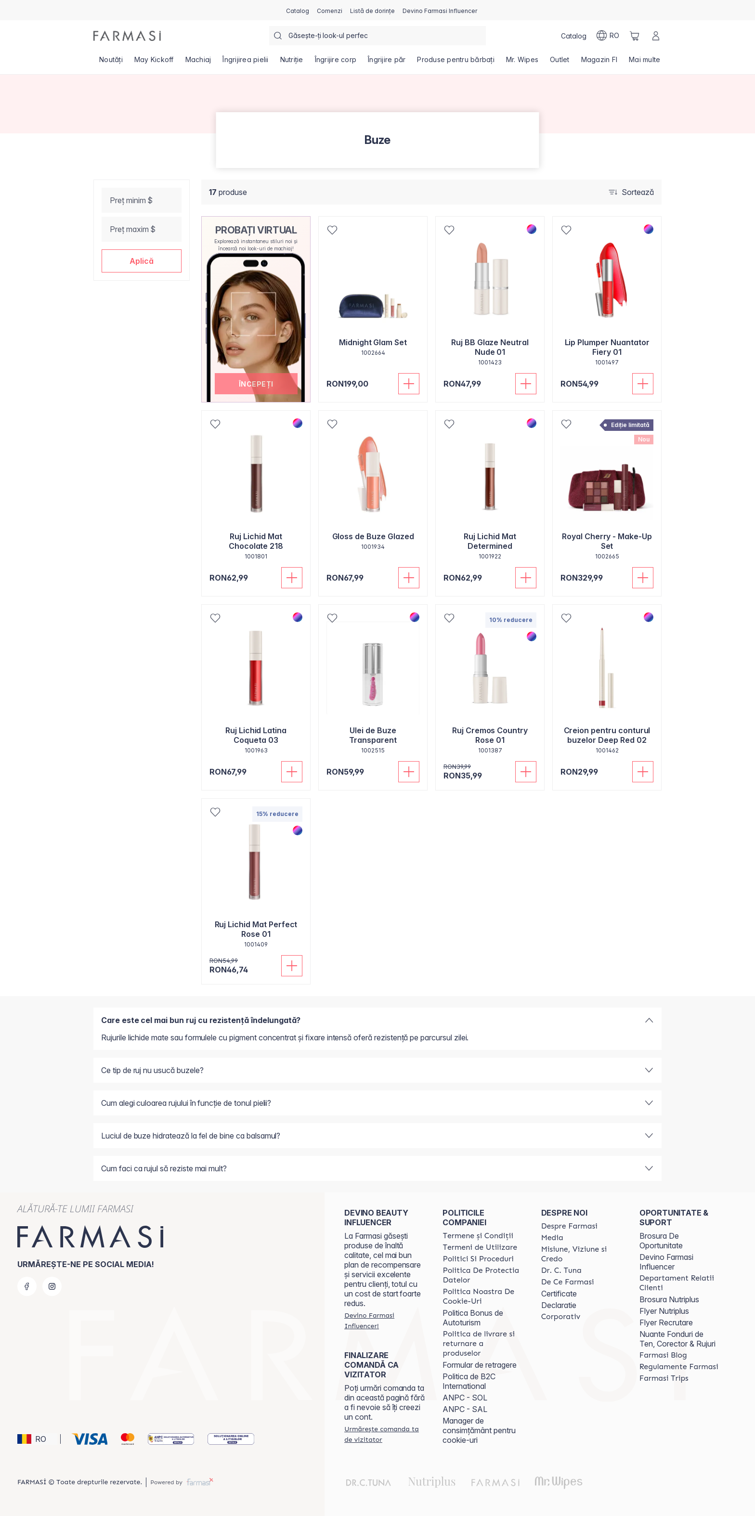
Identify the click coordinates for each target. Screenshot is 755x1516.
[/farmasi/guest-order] (384, 1434)
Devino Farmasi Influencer (666, 1261)
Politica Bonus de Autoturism (473, 1317)
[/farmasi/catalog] (297, 10)
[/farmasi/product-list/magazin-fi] (599, 62)
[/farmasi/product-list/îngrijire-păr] (386, 62)
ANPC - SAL (465, 1409)
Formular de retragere (480, 1365)
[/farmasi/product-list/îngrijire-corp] (336, 62)
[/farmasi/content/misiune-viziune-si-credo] (581, 1254)
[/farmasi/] (127, 35)
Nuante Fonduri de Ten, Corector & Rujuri (677, 1338)
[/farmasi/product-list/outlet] (559, 62)
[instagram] (52, 1286)
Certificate (559, 1293)
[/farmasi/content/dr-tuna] (561, 1270)
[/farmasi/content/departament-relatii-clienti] (679, 1283)
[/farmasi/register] (329, 10)
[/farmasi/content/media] (552, 1238)
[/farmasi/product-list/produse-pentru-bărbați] (455, 62)
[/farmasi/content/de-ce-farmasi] (567, 1282)
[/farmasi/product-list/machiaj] (198, 62)
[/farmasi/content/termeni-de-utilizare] (480, 1247)
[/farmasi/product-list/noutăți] (111, 62)
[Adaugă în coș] (408, 383)
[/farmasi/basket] (634, 35)
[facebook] (27, 1286)
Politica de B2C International (469, 1381)
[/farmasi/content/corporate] (561, 1317)
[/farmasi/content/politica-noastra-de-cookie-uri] (483, 1296)
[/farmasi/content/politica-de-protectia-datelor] (483, 1275)
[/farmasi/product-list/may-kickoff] (154, 62)
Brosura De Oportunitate (661, 1240)
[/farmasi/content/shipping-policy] (483, 1343)
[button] (142, 260)
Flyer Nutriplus (664, 1311)
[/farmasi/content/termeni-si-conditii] (478, 1236)
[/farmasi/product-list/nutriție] (291, 62)
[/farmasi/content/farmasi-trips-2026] (664, 1378)
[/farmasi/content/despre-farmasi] (569, 1226)
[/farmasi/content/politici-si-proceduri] (478, 1259)
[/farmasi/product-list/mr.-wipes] (522, 62)
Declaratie (558, 1305)
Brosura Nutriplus (669, 1299)
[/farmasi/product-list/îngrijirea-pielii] (245, 62)
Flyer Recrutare (666, 1322)
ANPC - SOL (465, 1397)
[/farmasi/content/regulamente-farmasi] (678, 1367)
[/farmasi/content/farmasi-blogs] (663, 1355)
